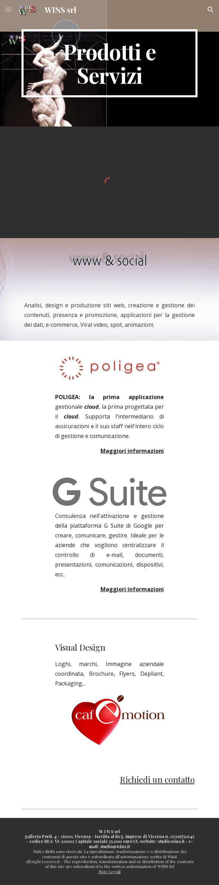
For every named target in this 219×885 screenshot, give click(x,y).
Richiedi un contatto (157, 779)
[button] (8, 9)
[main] (109, 63)
